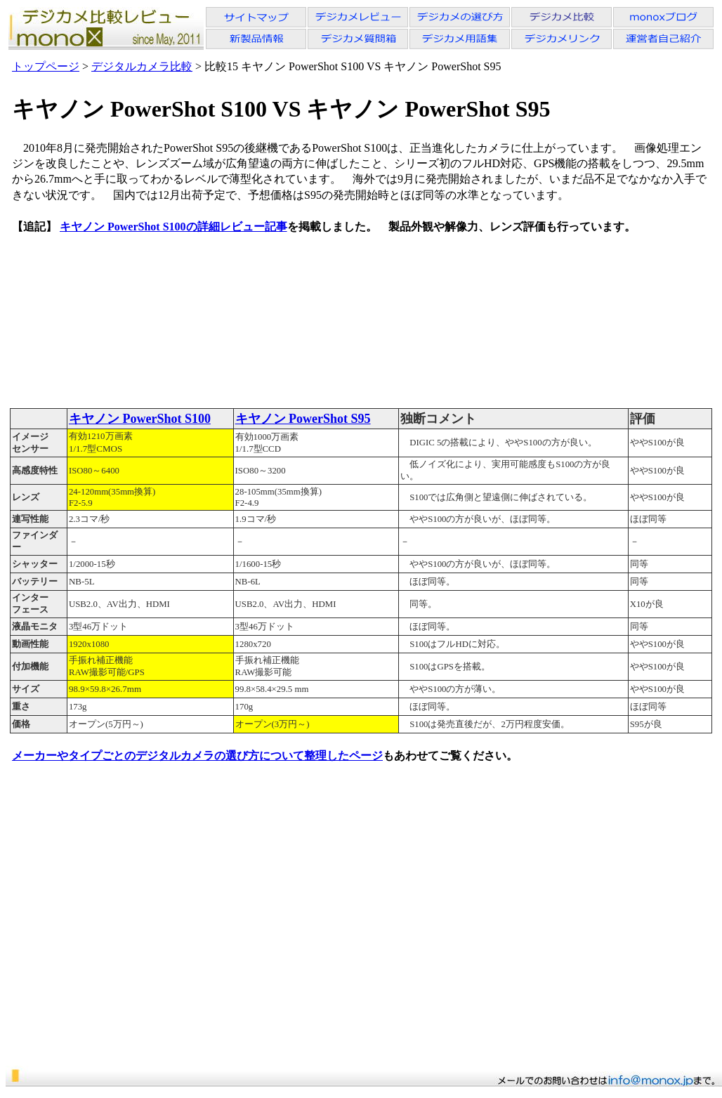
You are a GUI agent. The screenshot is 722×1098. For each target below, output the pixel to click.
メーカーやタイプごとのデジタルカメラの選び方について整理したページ (197, 756)
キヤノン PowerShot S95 (303, 419)
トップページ (45, 66)
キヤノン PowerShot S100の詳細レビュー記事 (173, 227)
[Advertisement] (104, 320)
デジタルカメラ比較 (141, 66)
